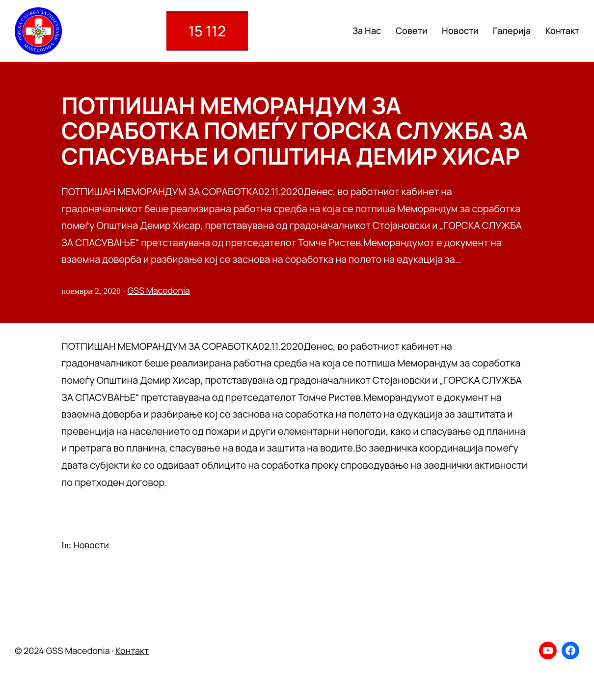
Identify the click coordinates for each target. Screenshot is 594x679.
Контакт (132, 650)
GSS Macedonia (159, 290)
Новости (91, 545)
